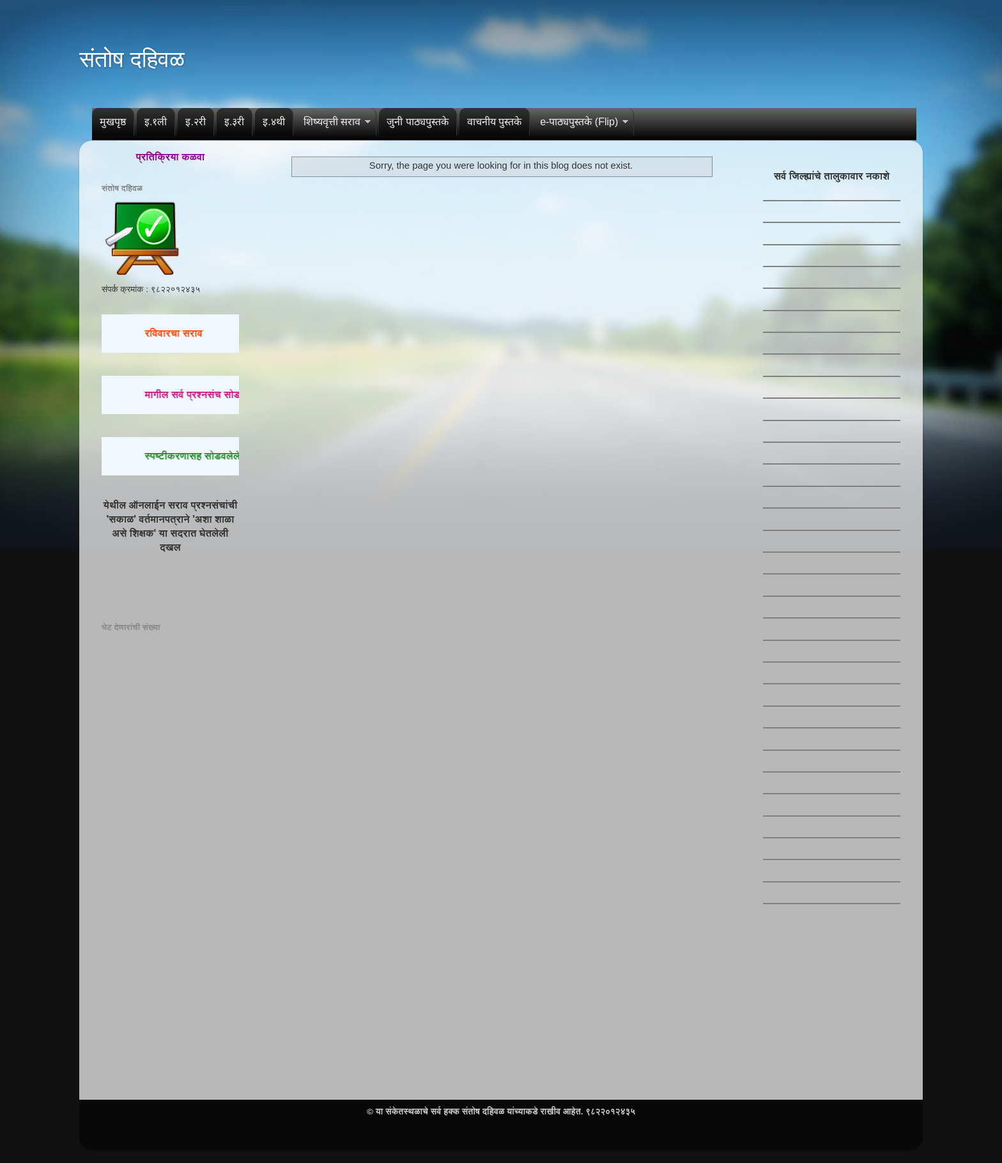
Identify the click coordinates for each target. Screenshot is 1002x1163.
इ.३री (234, 121)
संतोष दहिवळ (132, 59)
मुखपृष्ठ (113, 121)
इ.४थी (273, 121)
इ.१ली (155, 121)
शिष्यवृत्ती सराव (332, 121)
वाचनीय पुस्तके (494, 121)
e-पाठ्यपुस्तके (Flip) (579, 121)
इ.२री (195, 121)
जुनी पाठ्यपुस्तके (417, 121)
